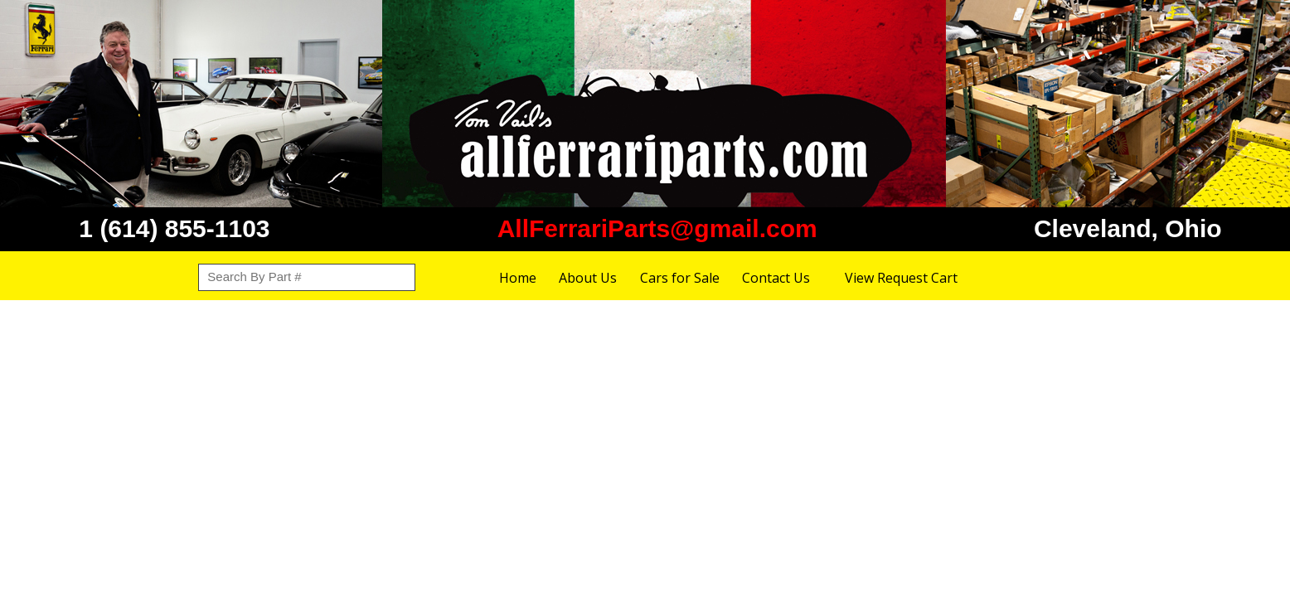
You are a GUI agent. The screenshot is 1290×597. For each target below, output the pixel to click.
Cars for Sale (680, 278)
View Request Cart (901, 278)
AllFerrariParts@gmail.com (657, 228)
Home (517, 278)
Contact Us (776, 278)
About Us (588, 278)
